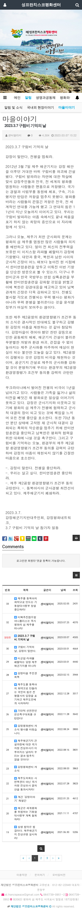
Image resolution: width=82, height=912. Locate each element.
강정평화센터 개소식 (25, 768)
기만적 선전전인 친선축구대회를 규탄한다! (25, 714)
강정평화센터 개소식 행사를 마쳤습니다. (25, 729)
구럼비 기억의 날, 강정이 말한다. (25, 648)
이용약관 (21, 875)
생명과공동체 (46, 98)
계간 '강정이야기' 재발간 (24, 798)
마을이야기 (66, 107)
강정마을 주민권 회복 (25, 675)
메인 (17, 98)
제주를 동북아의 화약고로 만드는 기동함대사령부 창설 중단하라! (25, 603)
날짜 (63, 590)
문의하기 (40, 875)
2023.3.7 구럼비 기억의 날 (24, 637)
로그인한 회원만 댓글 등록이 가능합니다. (41, 560)
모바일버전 (59, 875)
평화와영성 (69, 98)
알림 (28, 98)
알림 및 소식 (13, 107)
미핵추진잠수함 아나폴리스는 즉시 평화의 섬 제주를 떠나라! (25, 622)
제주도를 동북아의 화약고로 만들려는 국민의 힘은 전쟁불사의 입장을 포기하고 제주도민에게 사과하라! (25, 693)
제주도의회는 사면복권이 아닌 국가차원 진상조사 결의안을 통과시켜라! (25, 783)
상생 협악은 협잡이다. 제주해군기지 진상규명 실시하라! (25, 832)
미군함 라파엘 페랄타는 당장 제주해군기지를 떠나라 (25, 661)
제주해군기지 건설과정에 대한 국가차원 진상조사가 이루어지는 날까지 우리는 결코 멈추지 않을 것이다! (25, 750)
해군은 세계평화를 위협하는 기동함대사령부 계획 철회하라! (25, 813)
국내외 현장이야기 (40, 107)
